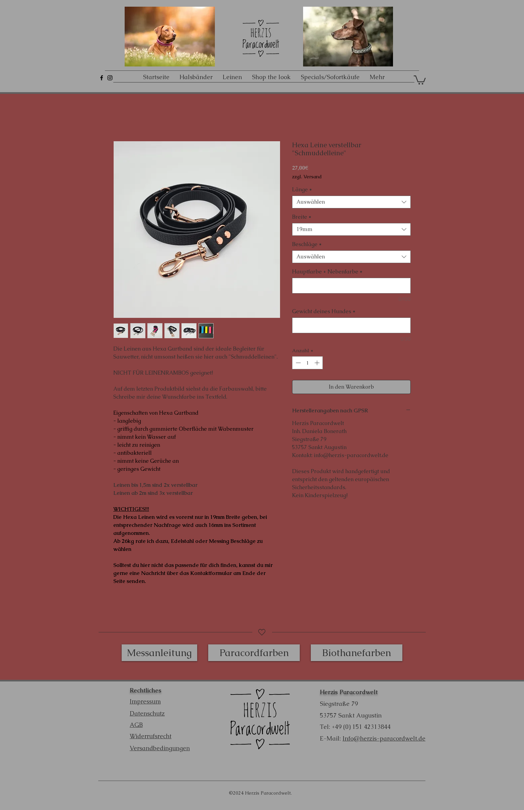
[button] (420, 79)
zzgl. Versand (307, 177)
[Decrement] (297, 363)
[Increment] (317, 363)
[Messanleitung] (159, 652)
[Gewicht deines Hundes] (351, 325)
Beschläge (307, 244)
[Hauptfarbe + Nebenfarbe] (351, 285)
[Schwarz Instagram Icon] (110, 77)
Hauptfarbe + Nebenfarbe (327, 271)
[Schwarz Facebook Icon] (101, 77)
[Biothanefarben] (356, 652)
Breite (301, 217)
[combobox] (351, 202)
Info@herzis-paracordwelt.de (384, 738)
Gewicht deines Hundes (324, 311)
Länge (302, 189)
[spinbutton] (307, 363)
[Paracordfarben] (254, 652)
